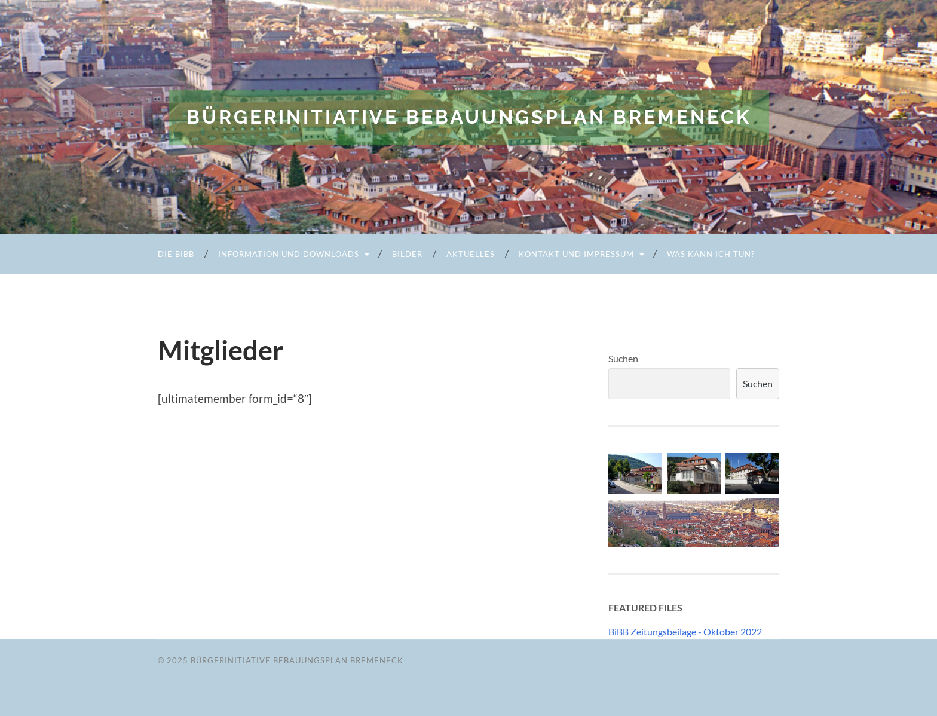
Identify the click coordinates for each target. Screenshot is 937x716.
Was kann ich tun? (711, 254)
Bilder (407, 254)
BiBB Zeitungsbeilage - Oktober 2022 (685, 631)
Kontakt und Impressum (576, 254)
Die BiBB (176, 254)
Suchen (623, 358)
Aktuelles (470, 254)
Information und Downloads (288, 254)
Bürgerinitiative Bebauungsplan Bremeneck (468, 117)
